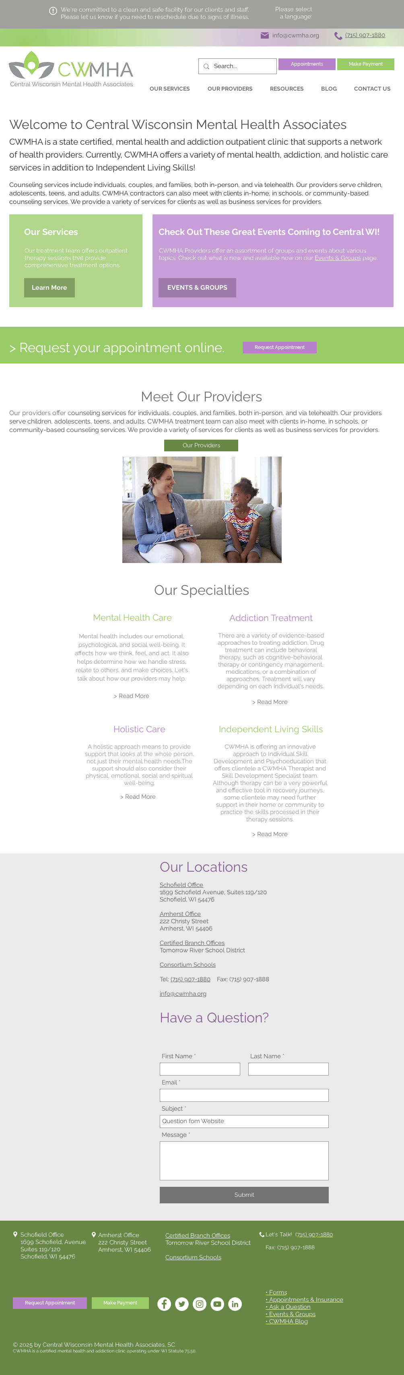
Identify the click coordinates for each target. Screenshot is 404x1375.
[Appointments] (307, 64)
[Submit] (244, 1195)
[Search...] (237, 66)
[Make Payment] (365, 64)
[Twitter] (182, 1304)
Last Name (265, 1056)
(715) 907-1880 (190, 979)
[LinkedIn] (235, 1304)
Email (169, 1083)
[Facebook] (164, 1304)
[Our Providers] (201, 445)
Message (174, 1135)
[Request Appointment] (280, 347)
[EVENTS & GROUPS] (197, 287)
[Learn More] (49, 287)
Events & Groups (338, 258)
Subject (172, 1109)
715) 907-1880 (315, 1234)
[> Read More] (131, 696)
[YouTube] (217, 1304)
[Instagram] (199, 1304)
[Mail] (265, 35)
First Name (177, 1056)
